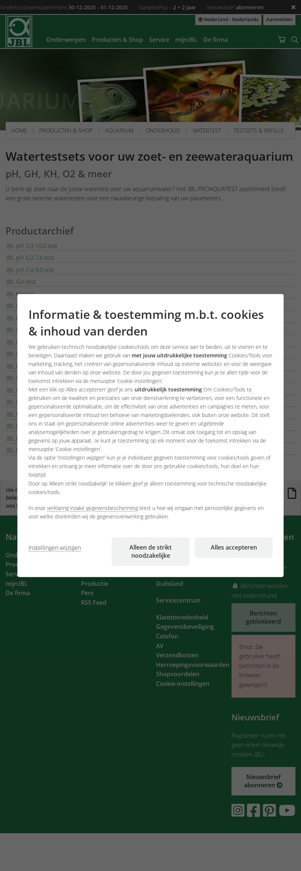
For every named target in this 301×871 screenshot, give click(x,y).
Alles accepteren (234, 547)
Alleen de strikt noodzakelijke (150, 551)
